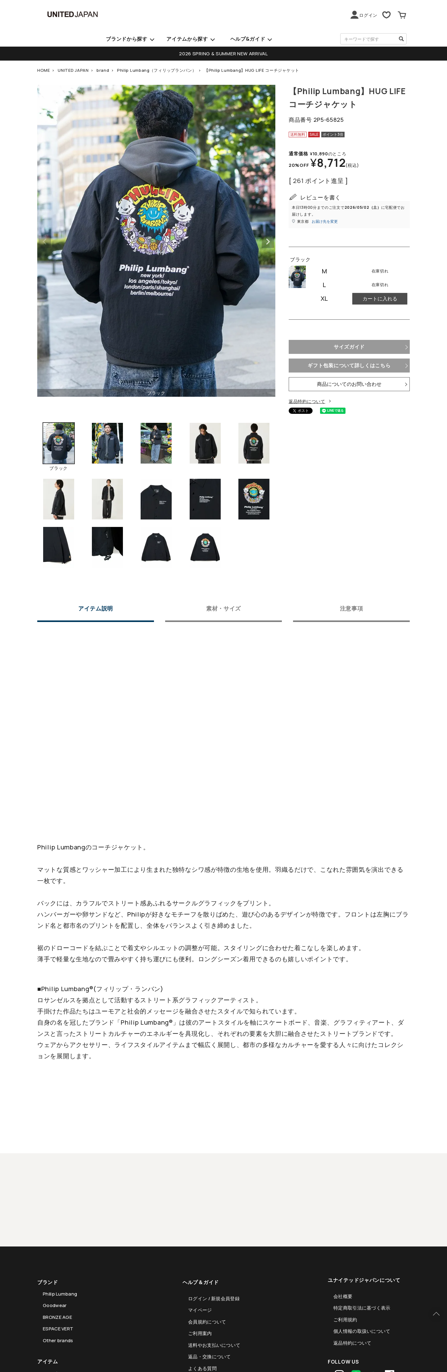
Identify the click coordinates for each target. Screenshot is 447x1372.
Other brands (58, 1340)
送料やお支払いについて (214, 1345)
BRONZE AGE (57, 1317)
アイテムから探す (187, 38)
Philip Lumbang (60, 1294)
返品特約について (307, 401)
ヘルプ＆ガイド (201, 1282)
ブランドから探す (126, 38)
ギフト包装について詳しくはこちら (349, 365)
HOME (43, 70)
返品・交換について (209, 1356)
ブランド (47, 1282)
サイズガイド (349, 346)
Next (268, 242)
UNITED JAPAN (73, 70)
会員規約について (207, 1322)
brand (103, 70)
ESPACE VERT (58, 1328)
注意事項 (351, 609)
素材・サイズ (223, 609)
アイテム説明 (95, 609)
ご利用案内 (200, 1333)
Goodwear (54, 1305)
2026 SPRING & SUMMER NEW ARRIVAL (223, 53)
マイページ (200, 1310)
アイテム (47, 1361)
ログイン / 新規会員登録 (214, 1298)
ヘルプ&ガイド (247, 38)
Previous (44, 242)
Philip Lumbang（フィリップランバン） (156, 70)
